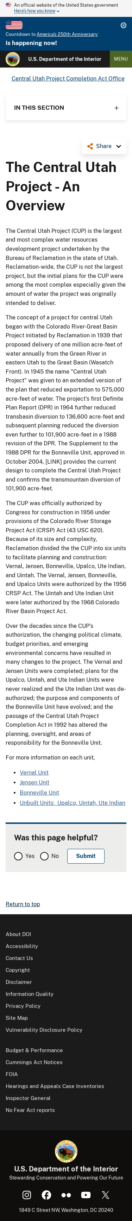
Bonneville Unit (39, 792)
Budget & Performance (34, 1050)
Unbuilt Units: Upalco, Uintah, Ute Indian (72, 803)
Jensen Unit (34, 782)
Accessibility (22, 946)
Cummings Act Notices (34, 1062)
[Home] (13, 59)
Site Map (17, 1018)
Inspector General (28, 1098)
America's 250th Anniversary (67, 34)
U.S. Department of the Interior (64, 59)
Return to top (23, 904)
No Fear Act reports (30, 1110)
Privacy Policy (23, 1006)
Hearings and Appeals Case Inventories (55, 1086)
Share (104, 146)
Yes (29, 856)
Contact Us (19, 958)
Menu (121, 59)
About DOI (18, 934)
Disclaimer (19, 982)
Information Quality (30, 994)
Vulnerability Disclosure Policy (44, 1030)
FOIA (12, 1074)
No (55, 856)
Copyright (18, 970)
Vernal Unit (34, 772)
